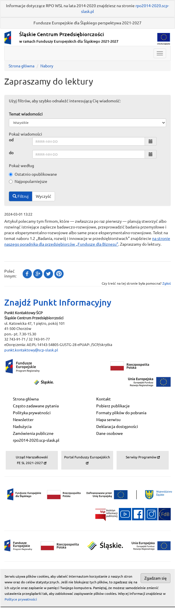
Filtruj (21, 196)
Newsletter (23, 419)
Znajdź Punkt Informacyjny (57, 302)
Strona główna (21, 66)
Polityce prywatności (21, 599)
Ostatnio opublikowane (33, 174)
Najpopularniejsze (28, 181)
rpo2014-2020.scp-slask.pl (36, 440)
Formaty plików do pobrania (121, 412)
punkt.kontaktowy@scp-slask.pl (31, 350)
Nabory (46, 66)
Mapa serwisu (108, 419)
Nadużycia (22, 426)
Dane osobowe (109, 433)
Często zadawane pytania (36, 406)
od (11, 140)
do (11, 152)
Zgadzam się (155, 578)
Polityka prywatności (32, 412)
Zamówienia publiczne (33, 433)
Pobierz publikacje (113, 406)
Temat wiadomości (26, 114)
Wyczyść (43, 196)
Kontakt (103, 399)
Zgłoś (166, 283)
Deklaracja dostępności (117, 426)
